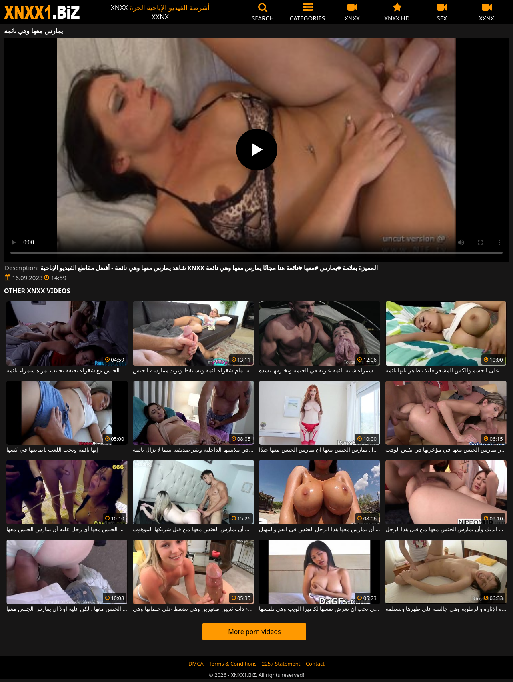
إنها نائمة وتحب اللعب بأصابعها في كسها (52, 450)
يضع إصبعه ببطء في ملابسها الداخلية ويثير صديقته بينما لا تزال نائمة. (193, 450)
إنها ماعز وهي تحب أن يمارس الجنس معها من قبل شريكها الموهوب (193, 529)
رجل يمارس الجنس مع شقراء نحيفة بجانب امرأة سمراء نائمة (67, 371)
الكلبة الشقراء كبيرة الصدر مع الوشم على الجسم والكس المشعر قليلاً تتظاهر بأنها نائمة (446, 371)
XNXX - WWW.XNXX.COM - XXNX (42, 12)
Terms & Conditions (232, 663)
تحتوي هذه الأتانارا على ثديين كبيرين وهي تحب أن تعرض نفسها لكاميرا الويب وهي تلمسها (319, 609)
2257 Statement (281, 663)
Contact (315, 663)
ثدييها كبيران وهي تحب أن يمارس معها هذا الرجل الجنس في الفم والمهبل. (319, 529)
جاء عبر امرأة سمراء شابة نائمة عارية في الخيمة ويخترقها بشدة (319, 371)
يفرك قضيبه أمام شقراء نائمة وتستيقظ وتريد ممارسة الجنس (193, 371)
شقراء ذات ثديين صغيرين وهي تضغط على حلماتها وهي (193, 609)
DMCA (196, 663)
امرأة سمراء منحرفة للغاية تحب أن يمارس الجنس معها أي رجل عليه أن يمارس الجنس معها (67, 529)
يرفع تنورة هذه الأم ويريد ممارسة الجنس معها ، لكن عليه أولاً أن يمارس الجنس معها (67, 609)
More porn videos (254, 631)
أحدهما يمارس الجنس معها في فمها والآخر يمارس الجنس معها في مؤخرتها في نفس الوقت (446, 450)
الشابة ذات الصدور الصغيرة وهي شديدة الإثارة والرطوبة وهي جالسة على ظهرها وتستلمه (446, 609)
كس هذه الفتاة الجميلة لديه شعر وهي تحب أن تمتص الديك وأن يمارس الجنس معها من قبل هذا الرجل (446, 529)
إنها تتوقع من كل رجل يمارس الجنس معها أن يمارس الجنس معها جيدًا (319, 450)
